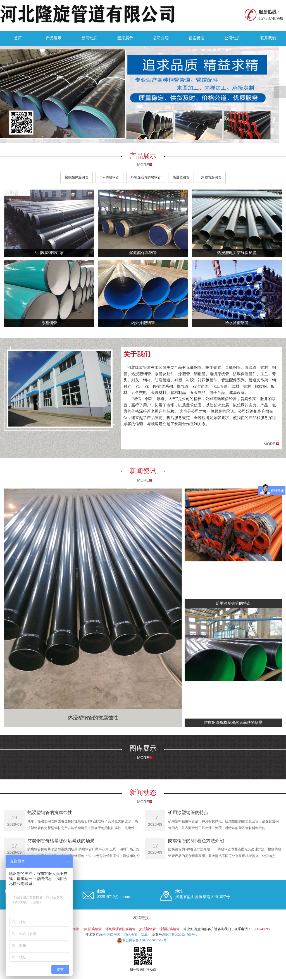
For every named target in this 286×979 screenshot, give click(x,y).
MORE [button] (269, 444)
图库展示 (125, 38)
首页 (18, 38)
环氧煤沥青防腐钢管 (146, 177)
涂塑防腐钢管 (211, 177)
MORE (143, 164)
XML (144, 935)
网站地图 (130, 935)
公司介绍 (161, 38)
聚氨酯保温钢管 (76, 177)
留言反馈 (196, 38)
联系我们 (268, 38)
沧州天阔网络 (110, 935)
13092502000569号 (142, 940)
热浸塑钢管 (181, 177)
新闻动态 (89, 38)
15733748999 (260, 929)
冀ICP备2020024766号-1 (180, 935)
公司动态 (232, 38)
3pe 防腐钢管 (109, 177)
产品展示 (53, 38)
